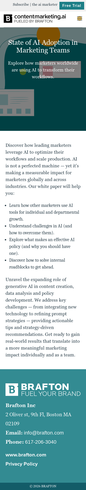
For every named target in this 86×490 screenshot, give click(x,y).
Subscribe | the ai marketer (35, 4)
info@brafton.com (44, 433)
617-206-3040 (40, 442)
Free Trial (71, 6)
